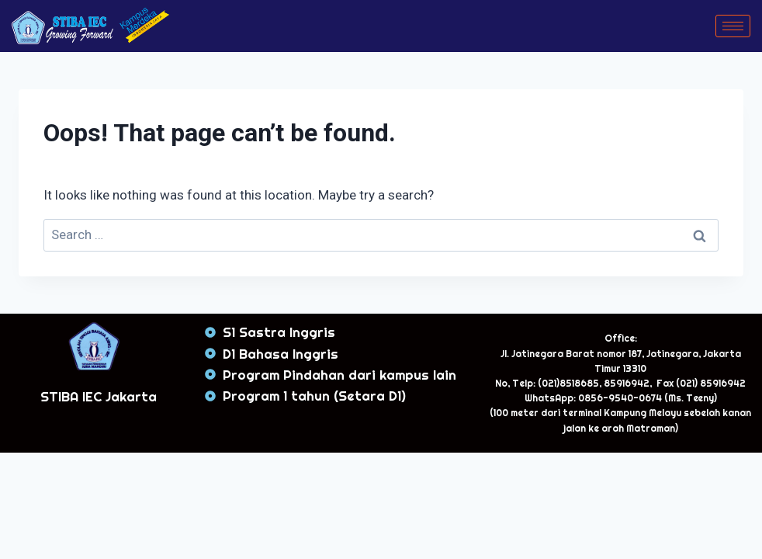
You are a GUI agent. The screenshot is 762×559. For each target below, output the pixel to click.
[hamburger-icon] (732, 26)
